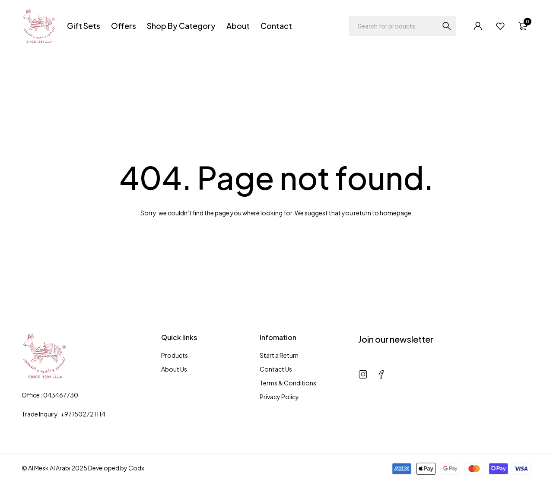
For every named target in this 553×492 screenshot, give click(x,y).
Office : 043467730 (50, 395)
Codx (136, 468)
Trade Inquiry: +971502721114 (63, 414)
